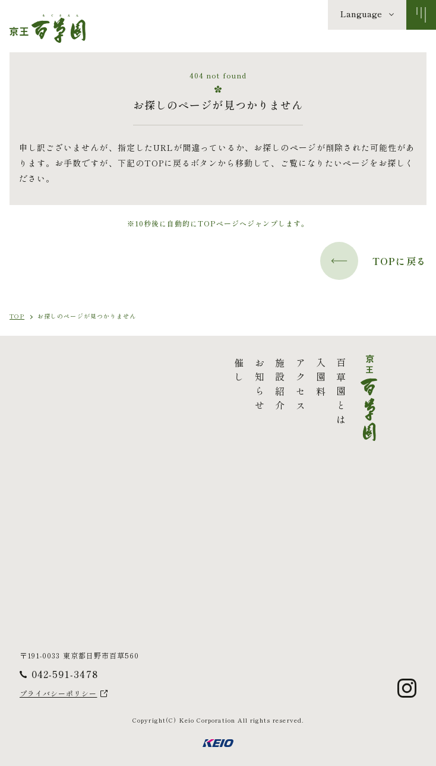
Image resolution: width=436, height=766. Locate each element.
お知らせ (171, 386)
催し (151, 372)
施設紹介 (192, 386)
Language (361, 14)
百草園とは (253, 393)
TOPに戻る (373, 261)
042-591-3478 (64, 674)
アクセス (212, 386)
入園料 (233, 379)
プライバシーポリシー (58, 693)
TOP (17, 315)
